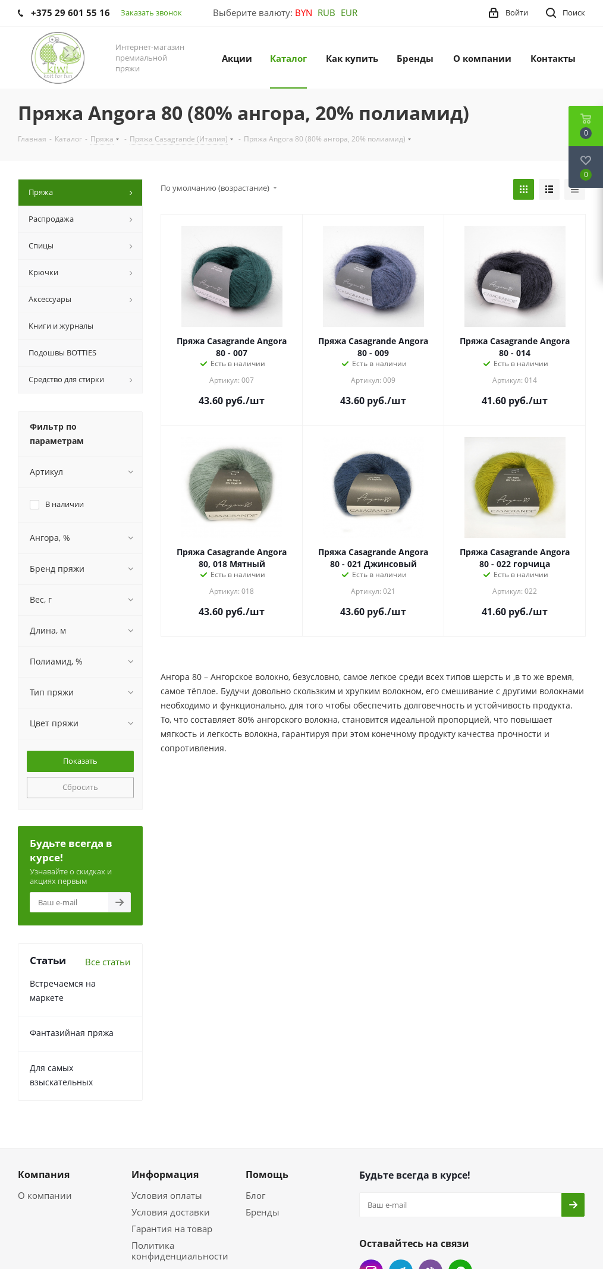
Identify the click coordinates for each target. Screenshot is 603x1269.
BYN (303, 12)
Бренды (262, 1212)
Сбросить (80, 787)
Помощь (267, 1174)
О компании (45, 1195)
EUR (349, 12)
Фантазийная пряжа (72, 1032)
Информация (165, 1174)
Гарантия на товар (171, 1229)
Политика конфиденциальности (179, 1250)
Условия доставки (170, 1212)
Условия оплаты (166, 1195)
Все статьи (108, 962)
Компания (44, 1174)
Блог (255, 1195)
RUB (326, 12)
